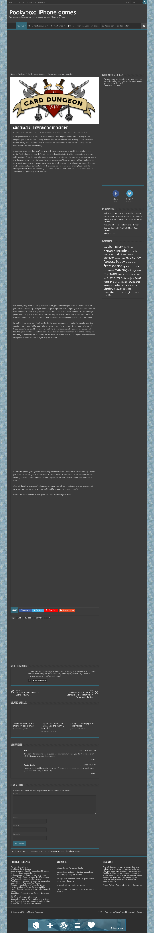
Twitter (21, 2)
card (19, 618)
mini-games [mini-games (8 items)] (134, 270)
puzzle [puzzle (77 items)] (135, 278)
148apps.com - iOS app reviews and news (28, 875)
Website (16, 834)
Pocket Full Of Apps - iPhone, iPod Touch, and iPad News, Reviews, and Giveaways (30, 878)
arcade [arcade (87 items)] (121, 251)
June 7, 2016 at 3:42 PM (87, 751)
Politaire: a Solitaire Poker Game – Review (121, 225)
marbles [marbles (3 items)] (110, 270)
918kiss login (62, 885)
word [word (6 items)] (137, 292)
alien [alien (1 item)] (131, 247)
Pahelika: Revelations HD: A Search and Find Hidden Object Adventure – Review (79, 694)
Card (30, 74)
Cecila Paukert (62, 889)
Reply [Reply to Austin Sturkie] (93, 774)
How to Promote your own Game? (83, 26)
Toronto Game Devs (19, 867)
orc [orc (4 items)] (124, 274)
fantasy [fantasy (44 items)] (109, 262)
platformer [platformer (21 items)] (114, 277)
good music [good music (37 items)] (131, 266)
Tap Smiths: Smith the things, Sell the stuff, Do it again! (54, 725)
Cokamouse (19, 132)
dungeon (28, 618)
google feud (62, 872)
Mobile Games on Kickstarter (115, 26)
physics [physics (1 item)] (133, 274)
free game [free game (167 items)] (113, 266)
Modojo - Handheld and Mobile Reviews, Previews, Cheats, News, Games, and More (29, 886)
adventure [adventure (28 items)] (122, 247)
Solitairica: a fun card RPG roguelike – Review (123, 213)
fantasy (39, 618)
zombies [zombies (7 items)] (108, 295)
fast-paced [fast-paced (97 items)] (126, 261)
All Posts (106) (110, 233)
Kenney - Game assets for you (23, 873)
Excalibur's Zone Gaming (21, 869)
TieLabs (140, 912)
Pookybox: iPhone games (42, 12)
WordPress (120, 912)
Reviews (20, 26)
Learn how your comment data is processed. (62, 851)
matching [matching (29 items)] (121, 270)
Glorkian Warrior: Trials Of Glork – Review (29, 693)
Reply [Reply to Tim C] (93, 759)
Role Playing (57, 132)
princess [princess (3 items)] (126, 278)
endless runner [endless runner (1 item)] (120, 258)
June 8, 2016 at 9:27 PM (87, 765)
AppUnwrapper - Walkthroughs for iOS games (30, 871)
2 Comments (71, 132)
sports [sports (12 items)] (133, 285)
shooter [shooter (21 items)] (115, 285)
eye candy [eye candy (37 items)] (133, 257)
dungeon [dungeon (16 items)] (109, 257)
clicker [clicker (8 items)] (122, 254)
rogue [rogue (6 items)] (124, 282)
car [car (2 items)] (111, 255)
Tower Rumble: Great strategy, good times (23, 724)
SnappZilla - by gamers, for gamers (26, 903)
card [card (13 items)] (116, 254)
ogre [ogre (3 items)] (120, 274)
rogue (48, 618)
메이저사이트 (62, 879)
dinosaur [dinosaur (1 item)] (130, 255)
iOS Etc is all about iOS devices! (24, 897)
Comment (18, 794)
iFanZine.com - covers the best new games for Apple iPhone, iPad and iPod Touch (30, 882)
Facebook (12, 2)
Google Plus (31, 2)
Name (16, 818)
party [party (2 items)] (128, 274)
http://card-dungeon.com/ (60, 495)
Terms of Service (123, 885)
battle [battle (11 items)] (131, 251)
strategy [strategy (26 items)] (109, 288)
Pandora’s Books (76, 868)
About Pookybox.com (37, 26)
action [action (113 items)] (109, 246)
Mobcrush (42, 2)
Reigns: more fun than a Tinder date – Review (123, 216)
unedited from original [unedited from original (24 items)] (119, 292)
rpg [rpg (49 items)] (130, 281)
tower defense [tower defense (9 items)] (123, 289)
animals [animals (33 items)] (109, 251)
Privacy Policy (108, 885)
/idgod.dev (61, 868)
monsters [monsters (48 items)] (111, 274)
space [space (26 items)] (125, 285)
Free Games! (56, 26)
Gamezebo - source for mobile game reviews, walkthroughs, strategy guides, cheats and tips (30, 900)
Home (12, 25)
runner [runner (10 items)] (136, 282)
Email (16, 826)
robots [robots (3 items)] (118, 282)
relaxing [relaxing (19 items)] (109, 281)
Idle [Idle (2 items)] (105, 270)
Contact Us (137, 885)
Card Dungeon (60, 137)
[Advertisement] (77, 51)
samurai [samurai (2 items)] (107, 286)
